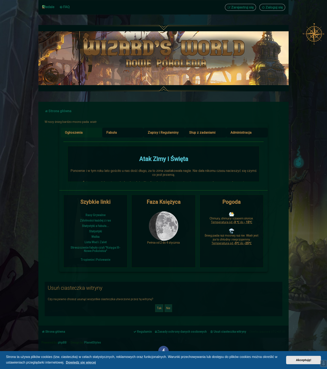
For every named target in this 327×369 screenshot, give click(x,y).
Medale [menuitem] (48, 7)
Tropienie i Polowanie (95, 259)
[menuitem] (64, 7)
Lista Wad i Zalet (95, 242)
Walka (95, 236)
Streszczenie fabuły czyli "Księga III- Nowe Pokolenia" (95, 249)
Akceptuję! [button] (303, 360)
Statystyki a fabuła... (95, 226)
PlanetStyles (92, 342)
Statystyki (95, 231)
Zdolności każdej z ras (95, 220)
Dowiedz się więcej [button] (81, 362)
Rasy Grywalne (96, 215)
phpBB (62, 342)
